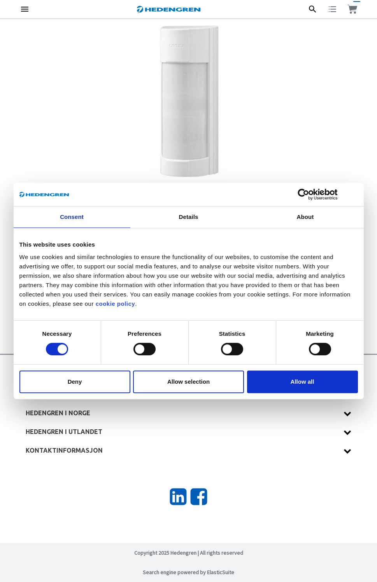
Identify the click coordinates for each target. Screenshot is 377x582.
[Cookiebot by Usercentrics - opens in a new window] (309, 194)
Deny (75, 381)
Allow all (302, 381)
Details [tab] (188, 216)
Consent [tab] (72, 216)
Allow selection (188, 381)
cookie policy (115, 303)
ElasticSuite (220, 572)
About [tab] (305, 216)
